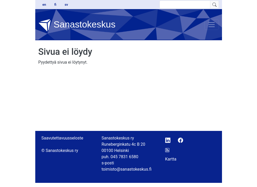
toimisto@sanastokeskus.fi (127, 169)
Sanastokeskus (77, 25)
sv (66, 4)
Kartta (171, 159)
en (44, 4)
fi (55, 4)
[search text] (184, 5)
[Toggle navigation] (211, 24)
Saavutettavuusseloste (62, 138)
